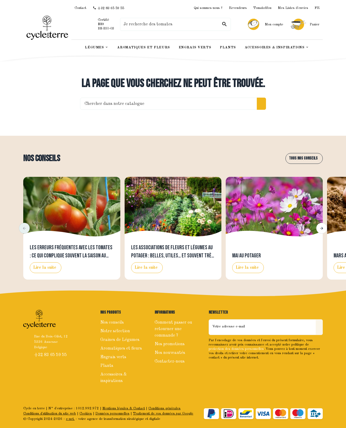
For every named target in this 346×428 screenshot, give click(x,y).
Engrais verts (113, 357)
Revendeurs (238, 8)
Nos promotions (170, 344)
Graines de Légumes (119, 340)
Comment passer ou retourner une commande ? (173, 329)
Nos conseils (41, 158)
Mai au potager (246, 256)
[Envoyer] (319, 327)
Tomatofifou (262, 8)
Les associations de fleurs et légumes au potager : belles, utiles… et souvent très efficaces (172, 255)
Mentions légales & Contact (123, 408)
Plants (106, 366)
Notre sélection (115, 331)
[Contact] (80, 8)
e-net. (70, 419)
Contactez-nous (170, 361)
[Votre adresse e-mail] (262, 327)
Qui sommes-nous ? (208, 8)
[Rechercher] (224, 24)
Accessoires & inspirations (113, 377)
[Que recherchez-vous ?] (175, 24)
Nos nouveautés (170, 353)
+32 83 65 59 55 (51, 355)
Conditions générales (164, 408)
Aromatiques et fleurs (121, 348)
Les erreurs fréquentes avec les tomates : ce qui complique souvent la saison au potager (71, 255)
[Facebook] (213, 369)
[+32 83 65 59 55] (108, 8)
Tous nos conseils (303, 158)
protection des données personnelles (236, 349)
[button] (24, 228)
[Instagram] (225, 369)
